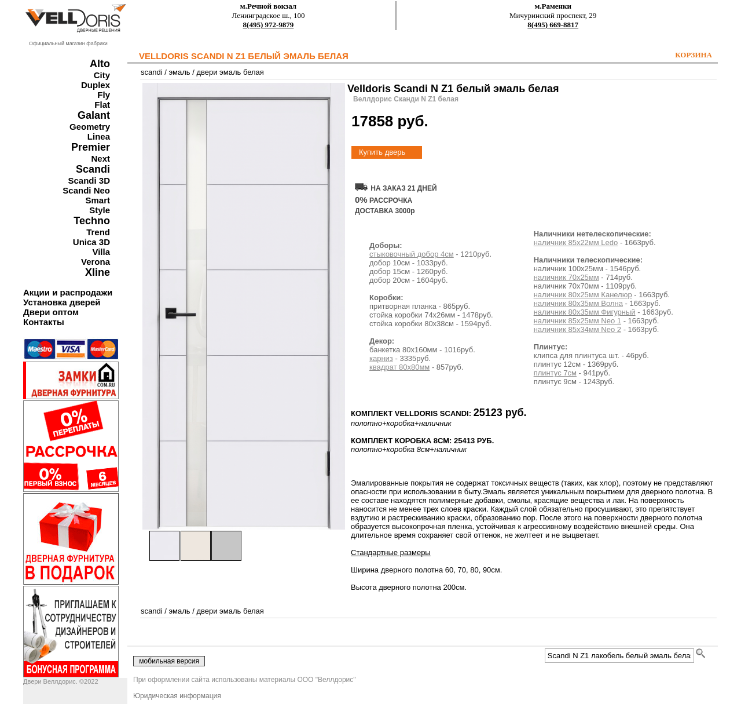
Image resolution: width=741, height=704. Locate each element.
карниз (381, 358)
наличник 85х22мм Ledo (576, 242)
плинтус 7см (555, 373)
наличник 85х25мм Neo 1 (577, 320)
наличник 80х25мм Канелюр (583, 294)
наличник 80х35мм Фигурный (585, 312)
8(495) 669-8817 (552, 24)
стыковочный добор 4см (411, 254)
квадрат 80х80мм (399, 367)
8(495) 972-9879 (268, 24)
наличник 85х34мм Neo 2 (577, 329)
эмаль (179, 72)
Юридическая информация (177, 696)
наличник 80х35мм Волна (578, 303)
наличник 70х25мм (566, 277)
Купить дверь (382, 152)
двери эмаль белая (229, 72)
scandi (152, 72)
